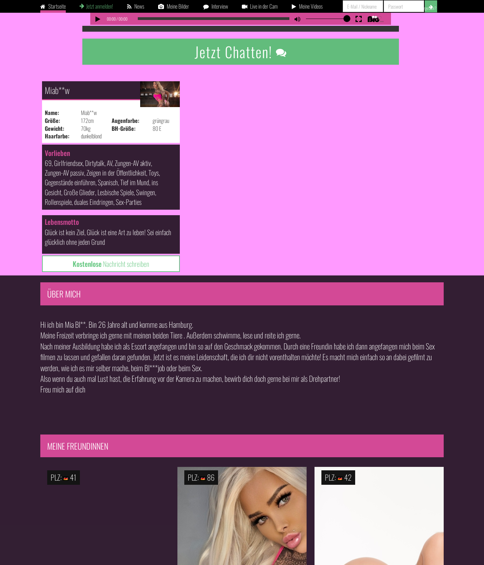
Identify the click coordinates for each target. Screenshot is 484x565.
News (135, 6)
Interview (215, 6)
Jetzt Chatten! (241, 51)
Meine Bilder (173, 6)
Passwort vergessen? (421, 8)
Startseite (53, 6)
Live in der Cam (260, 6)
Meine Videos (307, 6)
